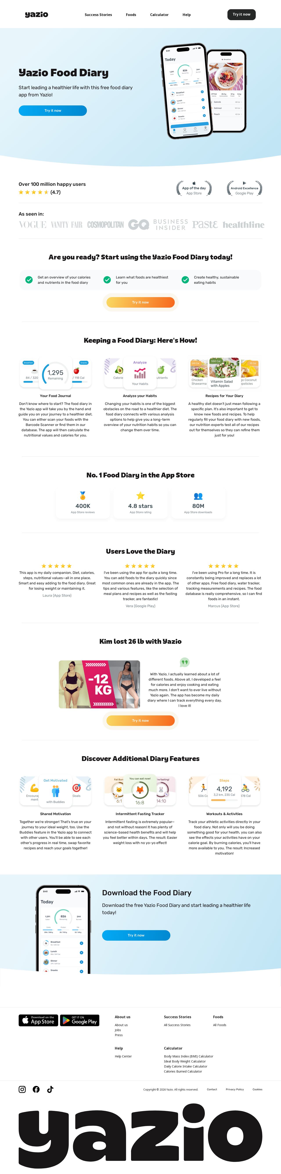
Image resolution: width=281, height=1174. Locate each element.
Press (119, 1035)
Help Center (123, 1056)
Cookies (257, 1089)
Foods (131, 14)
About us (121, 1025)
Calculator (159, 14)
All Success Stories (177, 1025)
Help (187, 14)
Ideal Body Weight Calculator (185, 1061)
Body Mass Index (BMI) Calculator (188, 1056)
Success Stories (98, 14)
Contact (212, 1089)
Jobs (118, 1030)
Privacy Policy (235, 1089)
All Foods (219, 1025)
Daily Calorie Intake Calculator (185, 1066)
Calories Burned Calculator (183, 1071)
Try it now (53, 110)
